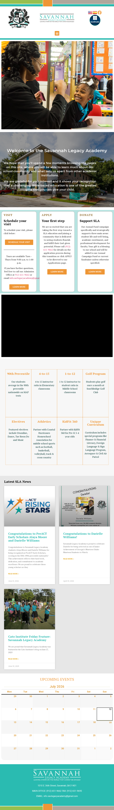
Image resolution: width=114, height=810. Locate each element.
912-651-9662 (22, 274)
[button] (57, 33)
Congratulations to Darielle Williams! (83, 535)
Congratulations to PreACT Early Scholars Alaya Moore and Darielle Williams (27, 536)
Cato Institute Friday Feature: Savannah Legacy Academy (29, 638)
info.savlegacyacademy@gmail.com (27, 278)
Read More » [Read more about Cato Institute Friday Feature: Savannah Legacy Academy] (13, 659)
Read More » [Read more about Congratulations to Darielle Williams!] (68, 559)
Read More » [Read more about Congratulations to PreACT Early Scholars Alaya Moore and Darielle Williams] (13, 573)
